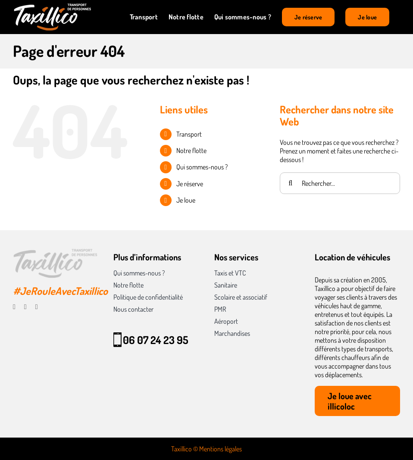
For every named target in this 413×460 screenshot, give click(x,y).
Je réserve (189, 183)
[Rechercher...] (340, 183)
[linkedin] (36, 307)
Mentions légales (220, 448)
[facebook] (14, 307)
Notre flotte (191, 150)
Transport (189, 134)
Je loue (185, 200)
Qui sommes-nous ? (202, 167)
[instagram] (25, 307)
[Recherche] (290, 183)
